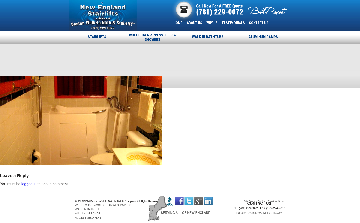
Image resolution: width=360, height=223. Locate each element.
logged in (28, 184)
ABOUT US (194, 23)
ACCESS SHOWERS (88, 217)
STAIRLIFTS (97, 37)
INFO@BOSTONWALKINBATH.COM (259, 212)
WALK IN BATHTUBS (207, 37)
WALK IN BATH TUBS (88, 209)
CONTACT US (258, 23)
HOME (178, 23)
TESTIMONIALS (233, 23)
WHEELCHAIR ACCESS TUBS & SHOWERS (152, 37)
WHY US (212, 23)
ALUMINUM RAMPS (263, 37)
